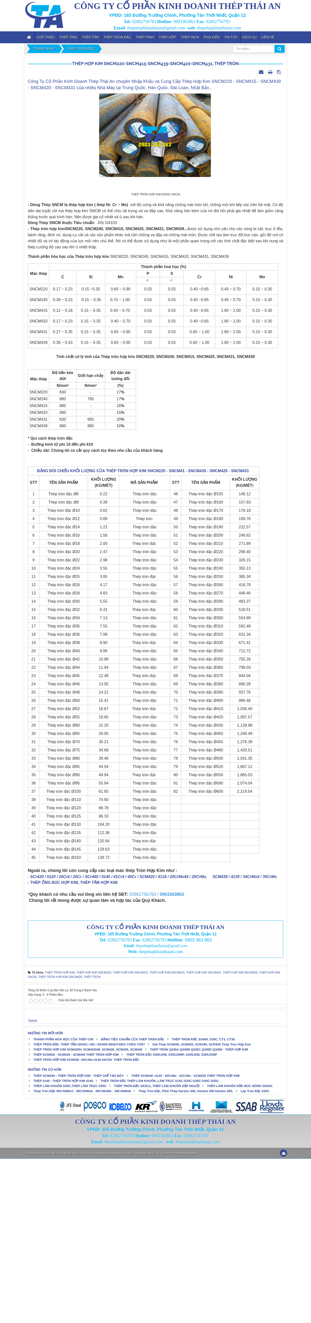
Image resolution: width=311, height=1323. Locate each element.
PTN (156, 1317)
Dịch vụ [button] (250, 37)
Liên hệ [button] (267, 37)
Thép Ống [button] (68, 37)
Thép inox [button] (190, 37)
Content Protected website (179, 1317)
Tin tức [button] (231, 37)
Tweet (32, 1185)
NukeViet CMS (122, 1317)
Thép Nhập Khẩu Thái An (74, 1317)
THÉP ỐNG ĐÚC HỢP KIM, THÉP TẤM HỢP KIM (73, 1047)
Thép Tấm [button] (90, 37)
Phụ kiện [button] (212, 37)
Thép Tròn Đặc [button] (117, 37)
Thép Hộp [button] (167, 37)
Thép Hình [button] (145, 37)
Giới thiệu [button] (46, 37)
